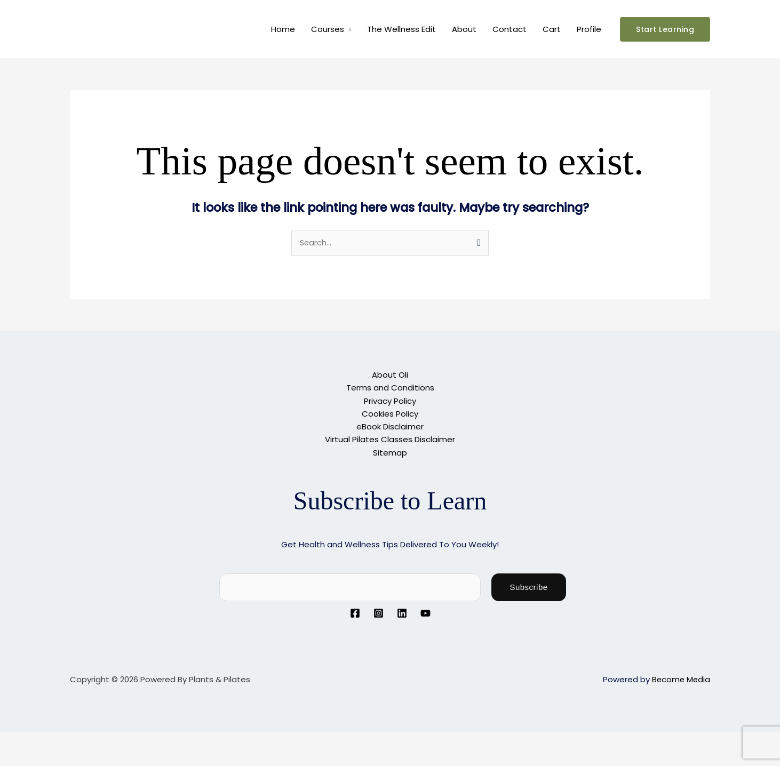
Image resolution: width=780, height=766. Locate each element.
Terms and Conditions (390, 388)
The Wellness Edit (401, 29)
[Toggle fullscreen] (50, 739)
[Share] (84, 739)
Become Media (680, 678)
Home (283, 29)
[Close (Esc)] (118, 739)
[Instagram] (378, 613)
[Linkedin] (402, 613)
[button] (665, 29)
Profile (589, 29)
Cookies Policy (390, 413)
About (464, 29)
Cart (552, 29)
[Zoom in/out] (16, 739)
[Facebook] (355, 613)
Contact (509, 29)
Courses (327, 29)
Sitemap (390, 452)
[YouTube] (425, 613)
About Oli (390, 375)
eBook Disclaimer (390, 426)
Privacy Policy (390, 400)
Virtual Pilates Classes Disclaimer (390, 439)
